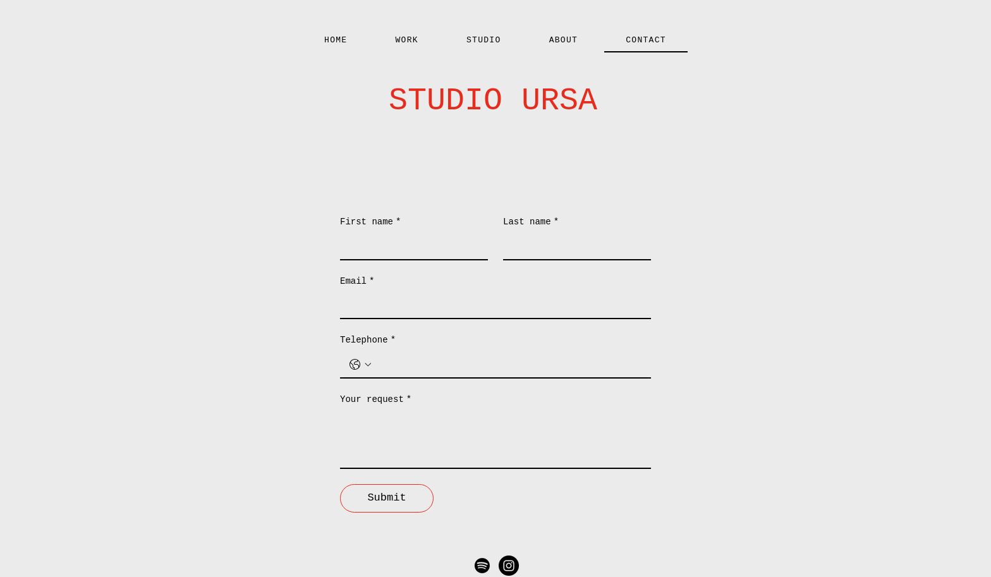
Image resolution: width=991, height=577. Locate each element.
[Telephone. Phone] (508, 364)
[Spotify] (482, 566)
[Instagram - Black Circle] (509, 566)
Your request (375, 400)
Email (357, 282)
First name (370, 222)
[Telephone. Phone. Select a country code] (360, 364)
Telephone (368, 340)
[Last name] (573, 246)
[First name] (410, 246)
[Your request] (495, 439)
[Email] (491, 305)
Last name (531, 222)
